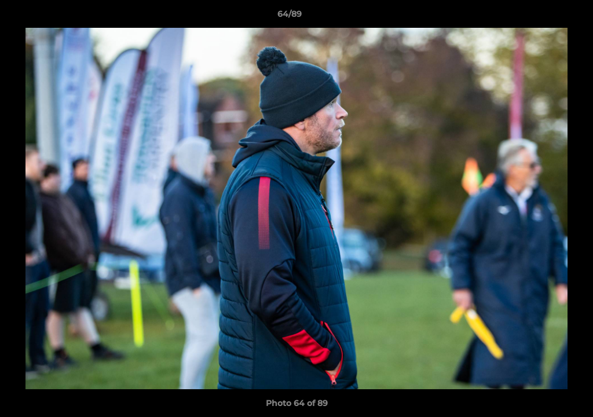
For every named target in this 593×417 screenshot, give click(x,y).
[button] (544, 17)
